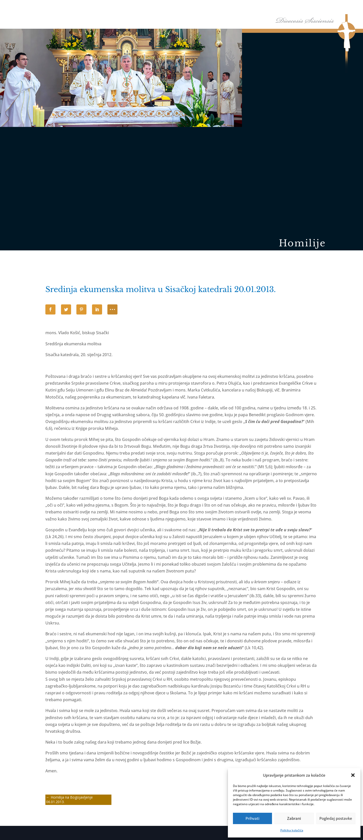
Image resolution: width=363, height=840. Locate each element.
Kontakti (341, 7)
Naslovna (181, 7)
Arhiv (319, 7)
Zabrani (294, 818)
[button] (352, 775)
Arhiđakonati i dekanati (291, 7)
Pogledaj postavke (335, 818)
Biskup (200, 7)
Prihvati (252, 818)
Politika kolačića (291, 830)
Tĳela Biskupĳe (254, 7)
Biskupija (224, 7)
